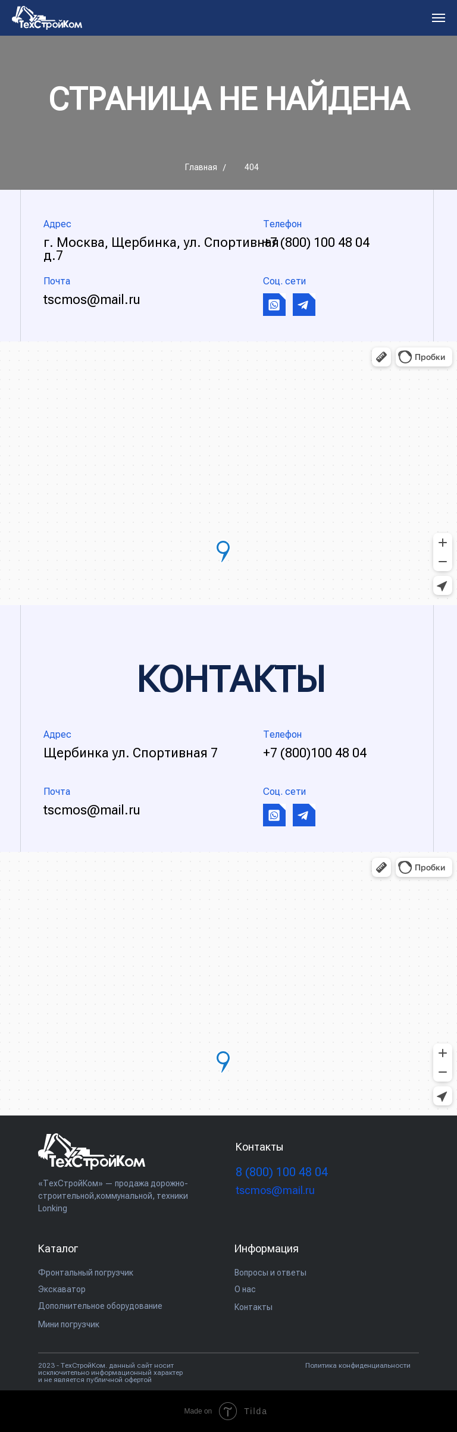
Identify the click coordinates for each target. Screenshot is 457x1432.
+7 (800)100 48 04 (315, 752)
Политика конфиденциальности (358, 1365)
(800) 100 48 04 (282, 1172)
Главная (201, 167)
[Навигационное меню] (438, 18)
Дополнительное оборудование (100, 1306)
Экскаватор (62, 1289)
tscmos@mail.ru (91, 299)
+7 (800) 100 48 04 (316, 242)
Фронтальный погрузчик (85, 1272)
